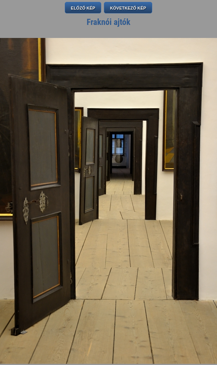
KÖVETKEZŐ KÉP (128, 8)
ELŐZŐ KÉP (83, 8)
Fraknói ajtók (108, 22)
